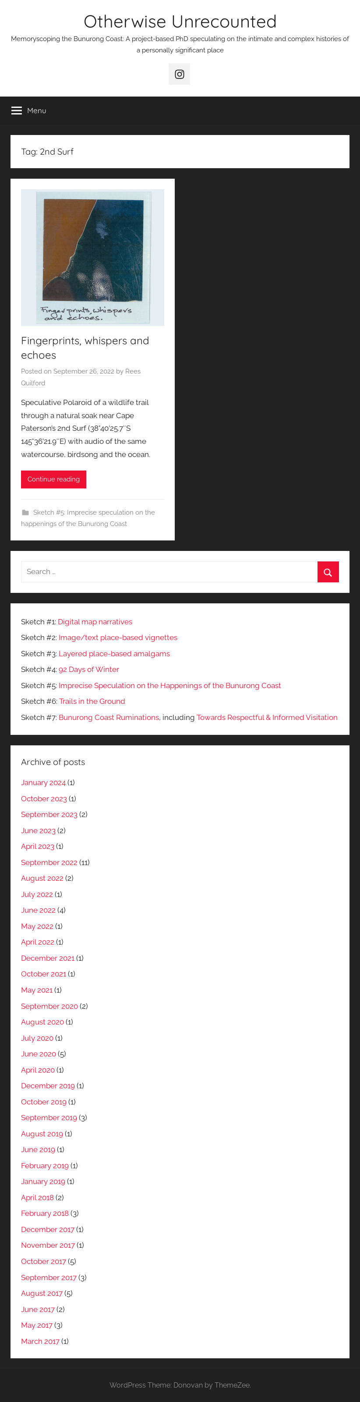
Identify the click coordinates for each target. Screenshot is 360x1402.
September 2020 (49, 1006)
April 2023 (37, 846)
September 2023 (49, 814)
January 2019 (43, 1181)
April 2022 (37, 942)
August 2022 (42, 878)
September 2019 (49, 1117)
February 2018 (45, 1213)
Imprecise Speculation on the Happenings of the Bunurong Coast (170, 685)
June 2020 (38, 1053)
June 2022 (38, 910)
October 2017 (43, 1261)
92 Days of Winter (89, 669)
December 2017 (47, 1229)
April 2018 (37, 1197)
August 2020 (42, 1022)
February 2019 (45, 1165)
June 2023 (38, 830)
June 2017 (38, 1309)
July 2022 (37, 894)
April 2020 (38, 1070)
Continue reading (54, 479)
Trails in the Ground (92, 701)
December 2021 (47, 958)
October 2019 (44, 1101)
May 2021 (37, 990)
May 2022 (37, 926)
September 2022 (49, 862)
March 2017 (40, 1341)
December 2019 (48, 1085)
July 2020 (37, 1038)
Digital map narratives (95, 621)
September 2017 (49, 1277)
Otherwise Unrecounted (180, 21)
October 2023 (44, 798)
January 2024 (43, 782)
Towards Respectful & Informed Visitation (267, 717)
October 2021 (43, 973)
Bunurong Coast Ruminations (109, 717)
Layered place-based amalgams (114, 653)
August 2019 (42, 1133)
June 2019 (38, 1149)
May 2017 (37, 1325)
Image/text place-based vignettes (118, 637)
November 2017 (48, 1245)
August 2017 (42, 1293)
